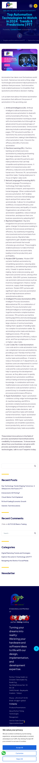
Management (13, 717)
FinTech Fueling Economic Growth (14, 501)
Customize (19, 753)
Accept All (19, 747)
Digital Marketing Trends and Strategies (16, 553)
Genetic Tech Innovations (11, 506)
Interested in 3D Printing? (11, 493)
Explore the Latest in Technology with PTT (19, 11)
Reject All (19, 759)
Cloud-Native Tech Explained (12, 497)
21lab (3, 524)
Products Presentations (17, 707)
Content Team (16, 29)
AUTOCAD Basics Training (17, 524)
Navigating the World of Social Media (15, 561)
